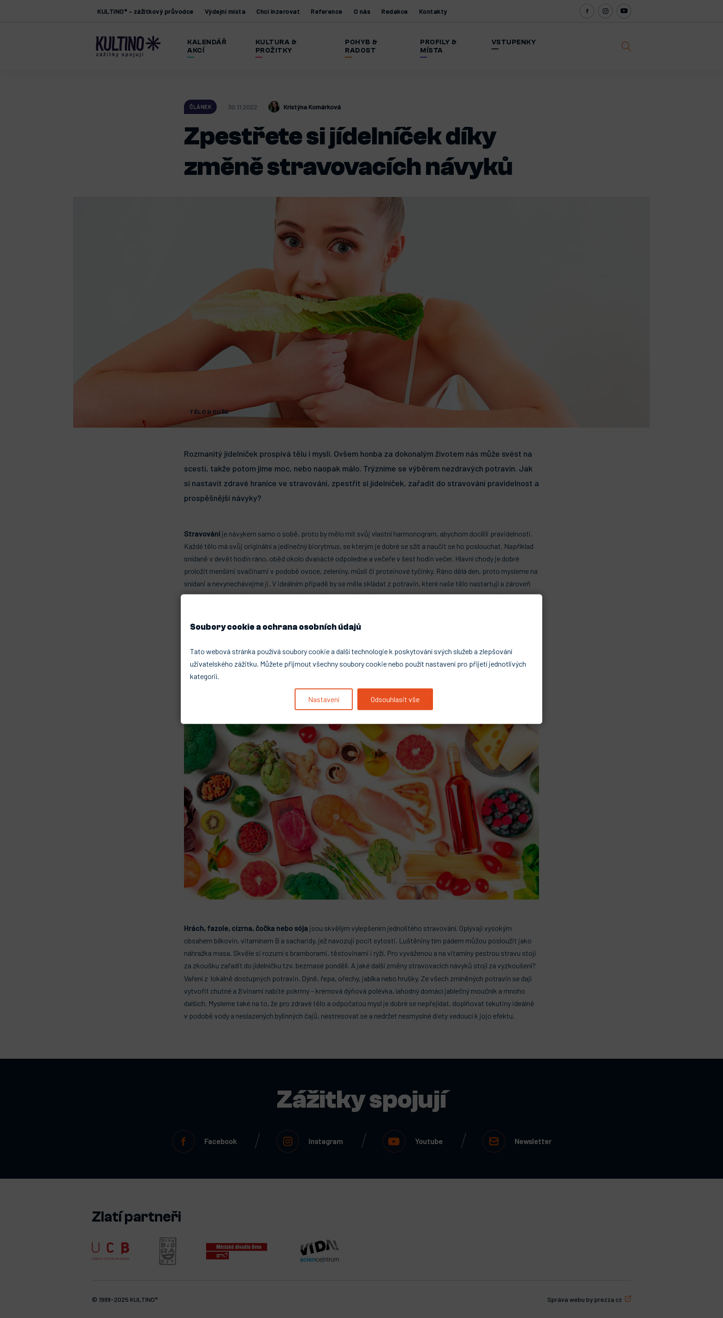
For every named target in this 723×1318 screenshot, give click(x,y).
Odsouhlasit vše (395, 699)
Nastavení (323, 699)
